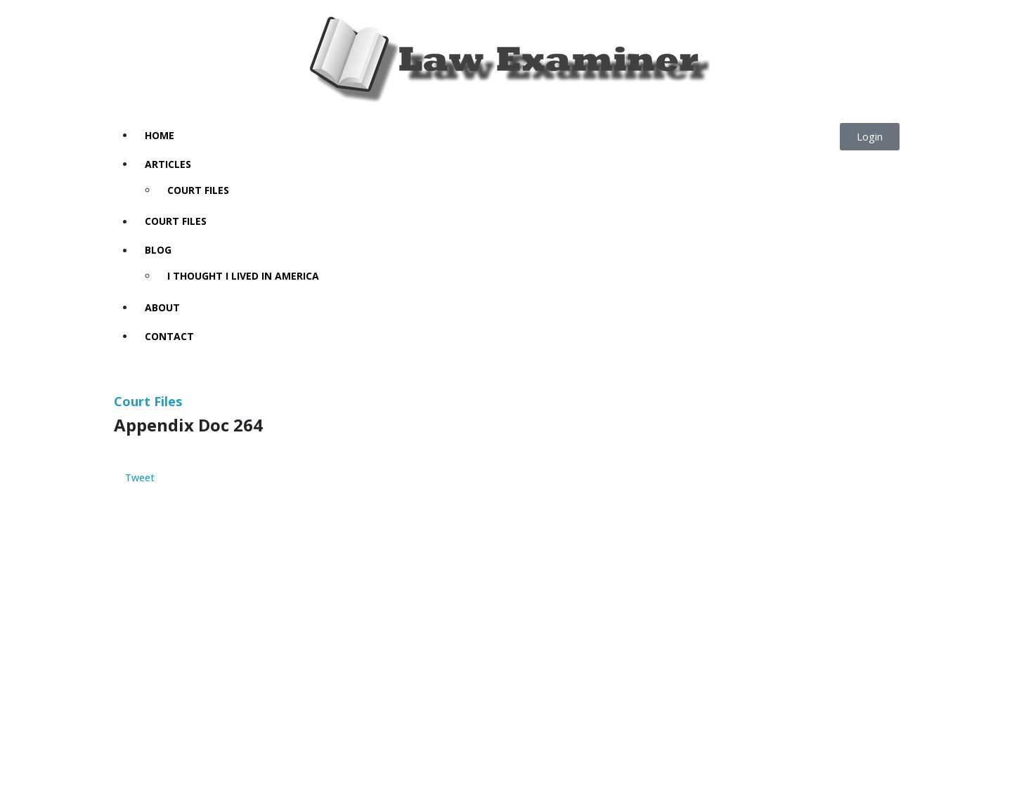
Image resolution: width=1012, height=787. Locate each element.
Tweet (140, 478)
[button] (870, 136)
